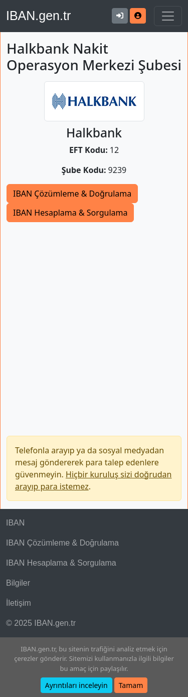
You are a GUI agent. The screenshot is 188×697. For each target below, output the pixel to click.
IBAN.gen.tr (38, 16)
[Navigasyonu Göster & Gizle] (168, 16)
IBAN (15, 522)
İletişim (18, 603)
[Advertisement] (94, 321)
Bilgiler (18, 583)
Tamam (131, 685)
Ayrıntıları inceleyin (76, 685)
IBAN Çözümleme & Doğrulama (72, 193)
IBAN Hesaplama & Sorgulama (70, 212)
